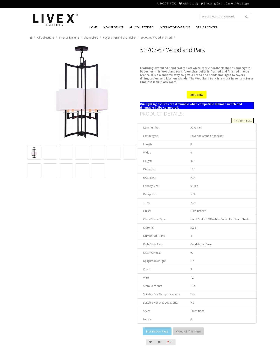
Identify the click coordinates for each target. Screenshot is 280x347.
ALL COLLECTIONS (141, 27)
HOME (93, 27)
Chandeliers (91, 37)
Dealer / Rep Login (236, 3)
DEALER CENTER (206, 27)
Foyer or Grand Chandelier (119, 37)
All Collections (45, 37)
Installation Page (157, 331)
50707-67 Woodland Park (156, 37)
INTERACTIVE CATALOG (174, 27)
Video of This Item (188, 331)
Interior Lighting (69, 37)
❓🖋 (169, 342)
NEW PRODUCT (113, 27)
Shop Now (196, 95)
